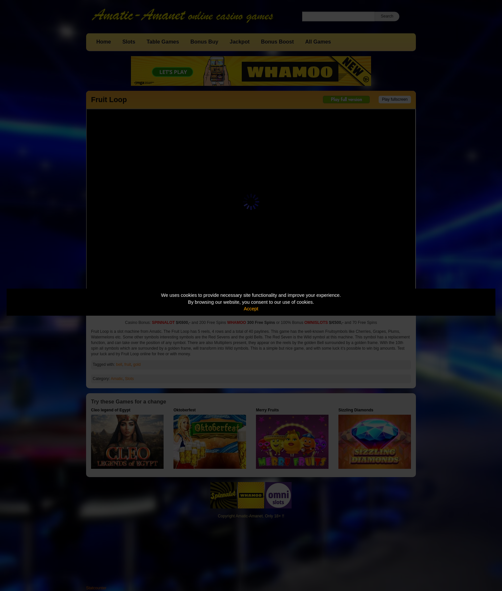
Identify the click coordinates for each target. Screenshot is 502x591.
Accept (251, 308)
